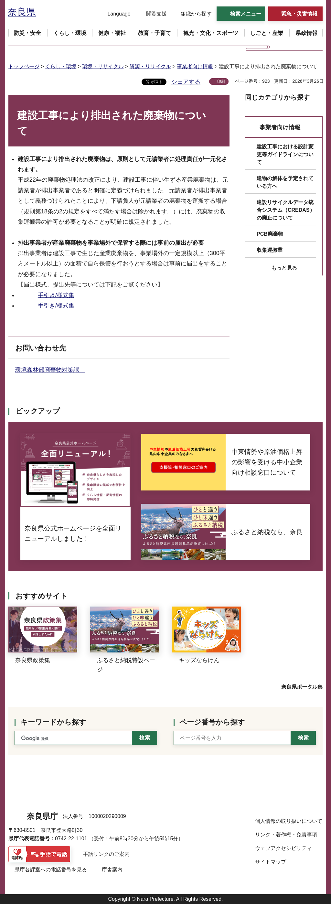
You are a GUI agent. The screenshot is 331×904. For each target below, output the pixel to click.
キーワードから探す (53, 722)
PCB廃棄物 (270, 234)
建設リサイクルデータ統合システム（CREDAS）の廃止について (286, 210)
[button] (115, 13)
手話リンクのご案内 (106, 854)
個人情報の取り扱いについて (288, 821)
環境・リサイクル (102, 66)
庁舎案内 (112, 869)
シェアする (185, 82)
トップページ (23, 66)
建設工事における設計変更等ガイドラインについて (285, 154)
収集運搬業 (270, 250)
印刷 (221, 81)
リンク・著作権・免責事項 (286, 834)
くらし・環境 (60, 66)
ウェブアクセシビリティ (283, 848)
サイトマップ (270, 862)
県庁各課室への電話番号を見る (51, 869)
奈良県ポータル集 (302, 687)
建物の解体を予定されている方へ (285, 182)
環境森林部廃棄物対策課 (50, 370)
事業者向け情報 (195, 66)
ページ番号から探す (212, 722)
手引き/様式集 (56, 295)
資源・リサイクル (150, 66)
